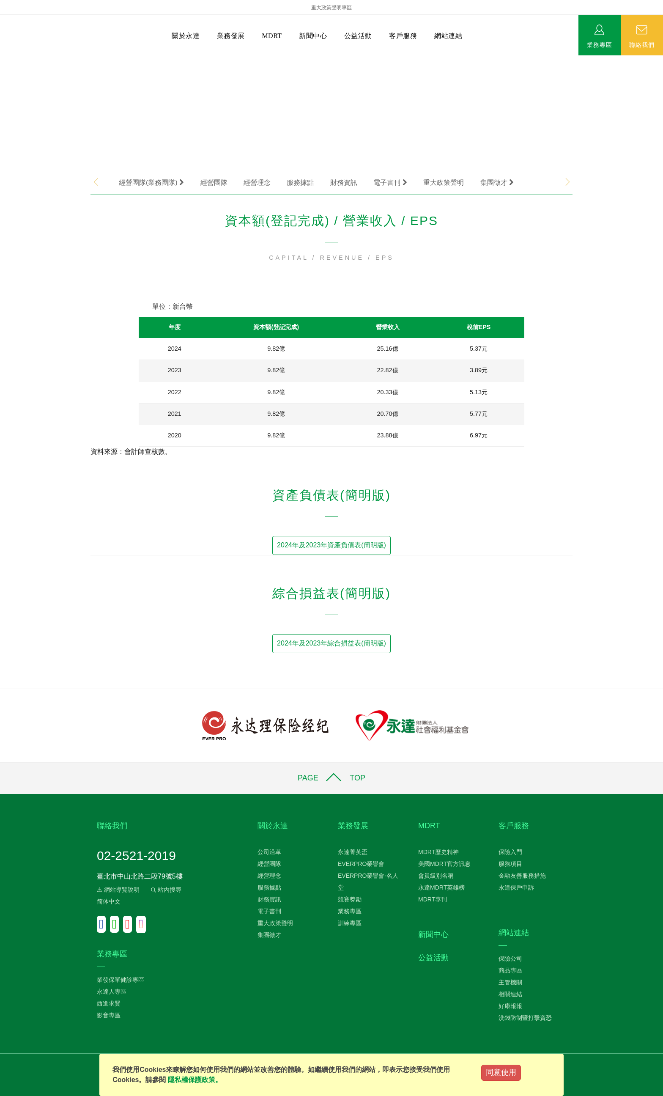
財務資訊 (343, 182)
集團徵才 (497, 182)
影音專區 (109, 1015)
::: (2, 59)
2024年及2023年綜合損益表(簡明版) (331, 643)
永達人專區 (111, 991)
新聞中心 (313, 35)
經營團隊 (213, 182)
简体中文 (109, 901)
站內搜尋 (165, 889)
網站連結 (448, 35)
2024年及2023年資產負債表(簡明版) (331, 545)
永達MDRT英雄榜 (441, 887)
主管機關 (510, 982)
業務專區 (599, 44)
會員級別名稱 (436, 875)
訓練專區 (350, 923)
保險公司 (510, 958)
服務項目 (510, 863)
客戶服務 (403, 35)
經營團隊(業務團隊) (151, 182)
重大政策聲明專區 (331, 8)
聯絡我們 (642, 44)
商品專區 (510, 970)
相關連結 (510, 994)
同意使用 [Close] (501, 1072)
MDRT (272, 35)
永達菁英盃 (352, 852)
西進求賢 (109, 1003)
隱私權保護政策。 (195, 1079)
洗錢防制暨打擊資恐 (525, 1017)
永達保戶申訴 (516, 887)
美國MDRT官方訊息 (444, 863)
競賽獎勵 (350, 899)
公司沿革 (269, 852)
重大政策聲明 (443, 182)
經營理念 (257, 182)
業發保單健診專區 (120, 979)
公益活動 (358, 35)
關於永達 (186, 35)
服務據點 (300, 182)
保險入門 (510, 852)
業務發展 (231, 35)
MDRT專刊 (432, 899)
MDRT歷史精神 (438, 852)
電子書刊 (390, 182)
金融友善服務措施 (522, 875)
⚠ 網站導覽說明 (118, 889)
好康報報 (510, 1006)
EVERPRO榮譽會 (361, 863)
